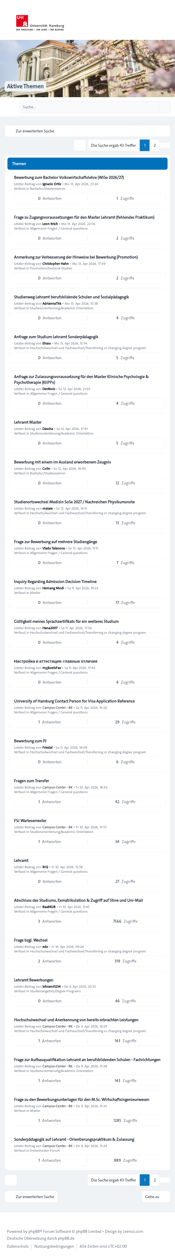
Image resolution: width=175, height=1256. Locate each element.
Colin (46, 468)
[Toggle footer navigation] (7, 1216)
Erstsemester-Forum (45, 1150)
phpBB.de (66, 1238)
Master (35, 592)
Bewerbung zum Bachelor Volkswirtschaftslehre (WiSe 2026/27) (69, 177)
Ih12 (45, 866)
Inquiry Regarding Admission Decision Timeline (55, 581)
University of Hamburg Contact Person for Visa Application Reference (74, 701)
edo (45, 946)
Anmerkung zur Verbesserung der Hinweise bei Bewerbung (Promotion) (76, 257)
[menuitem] (18, 1246)
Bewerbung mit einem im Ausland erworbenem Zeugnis (62, 462)
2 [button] (155, 145)
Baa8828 (49, 906)
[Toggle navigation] (168, 20)
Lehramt (21, 860)
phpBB (34, 1231)
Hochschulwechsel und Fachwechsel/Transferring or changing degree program (88, 347)
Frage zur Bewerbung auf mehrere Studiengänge (55, 542)
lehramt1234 (51, 986)
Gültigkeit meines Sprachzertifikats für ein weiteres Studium (66, 621)
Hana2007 (50, 627)
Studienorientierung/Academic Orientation (61, 307)
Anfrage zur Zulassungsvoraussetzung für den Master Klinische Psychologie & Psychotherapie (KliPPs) (81, 379)
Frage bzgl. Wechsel (31, 940)
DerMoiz (48, 388)
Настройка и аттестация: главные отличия (55, 661)
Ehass (46, 343)
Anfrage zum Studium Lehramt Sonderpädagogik (56, 337)
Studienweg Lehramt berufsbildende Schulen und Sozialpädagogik (71, 297)
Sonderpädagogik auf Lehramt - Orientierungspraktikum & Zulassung (74, 1139)
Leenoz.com (133, 1231)
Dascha (47, 428)
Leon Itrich (50, 223)
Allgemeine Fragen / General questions (59, 228)
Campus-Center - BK (57, 707)
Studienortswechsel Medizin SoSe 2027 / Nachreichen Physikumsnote (74, 502)
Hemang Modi (53, 587)
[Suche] (154, 107)
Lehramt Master (28, 422)
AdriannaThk (51, 303)
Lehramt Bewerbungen (33, 980)
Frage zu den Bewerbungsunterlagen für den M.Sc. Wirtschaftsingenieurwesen (81, 1099)
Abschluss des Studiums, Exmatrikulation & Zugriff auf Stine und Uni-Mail (78, 900)
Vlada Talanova (53, 548)
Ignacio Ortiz (51, 183)
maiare (47, 508)
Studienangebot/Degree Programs (55, 990)
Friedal (47, 747)
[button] (165, 145)
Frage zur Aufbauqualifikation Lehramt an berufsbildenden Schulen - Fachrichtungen (87, 1060)
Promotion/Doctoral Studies (51, 268)
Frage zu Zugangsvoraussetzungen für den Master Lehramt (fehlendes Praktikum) (84, 217)
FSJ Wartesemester (30, 820)
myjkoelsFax (51, 667)
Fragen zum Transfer (31, 781)
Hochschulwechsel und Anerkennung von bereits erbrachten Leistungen (76, 1020)
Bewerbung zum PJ (30, 741)
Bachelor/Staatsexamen (47, 188)
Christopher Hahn (55, 263)
